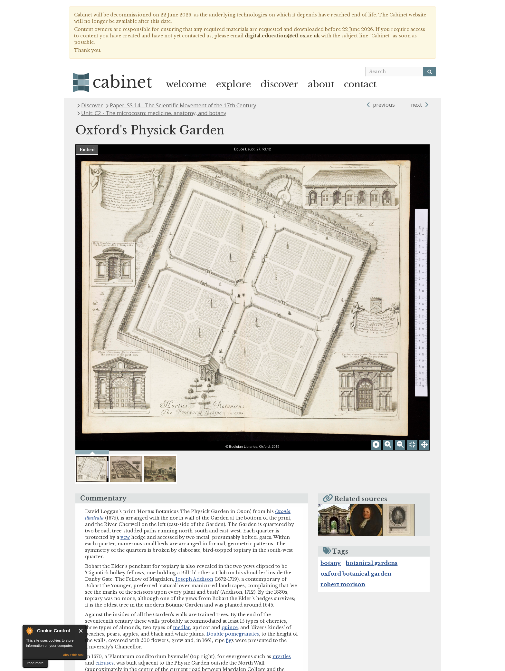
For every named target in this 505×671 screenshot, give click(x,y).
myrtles (281, 511)
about (321, 84)
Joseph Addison (194, 434)
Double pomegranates (232, 489)
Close (81, 631)
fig (229, 495)
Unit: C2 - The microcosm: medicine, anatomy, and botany (153, 113)
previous (384, 104)
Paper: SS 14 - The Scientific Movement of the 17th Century (183, 105)
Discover (92, 105)
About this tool (73, 655)
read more (35, 663)
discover (279, 84)
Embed (87, 149)
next (416, 104)
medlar (181, 482)
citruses (104, 518)
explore (233, 84)
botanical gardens (371, 418)
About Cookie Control (29, 630)
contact (360, 84)
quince (230, 482)
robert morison (342, 439)
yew (125, 392)
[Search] (429, 71)
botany (330, 418)
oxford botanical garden (355, 428)
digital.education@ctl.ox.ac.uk (282, 36)
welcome (186, 84)
